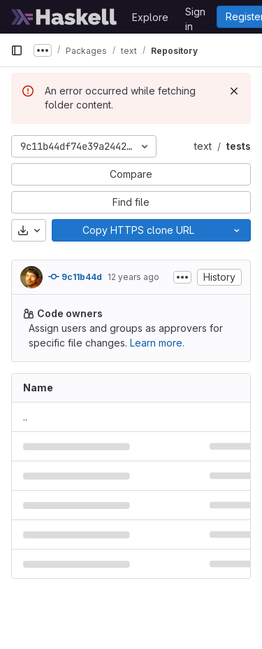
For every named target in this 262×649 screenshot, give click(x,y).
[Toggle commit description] (182, 277)
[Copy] (138, 230)
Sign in (195, 14)
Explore (150, 17)
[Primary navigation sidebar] (17, 50)
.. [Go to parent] (25, 417)
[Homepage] (64, 17)
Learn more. (157, 343)
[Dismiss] (234, 91)
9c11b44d (75, 276)
